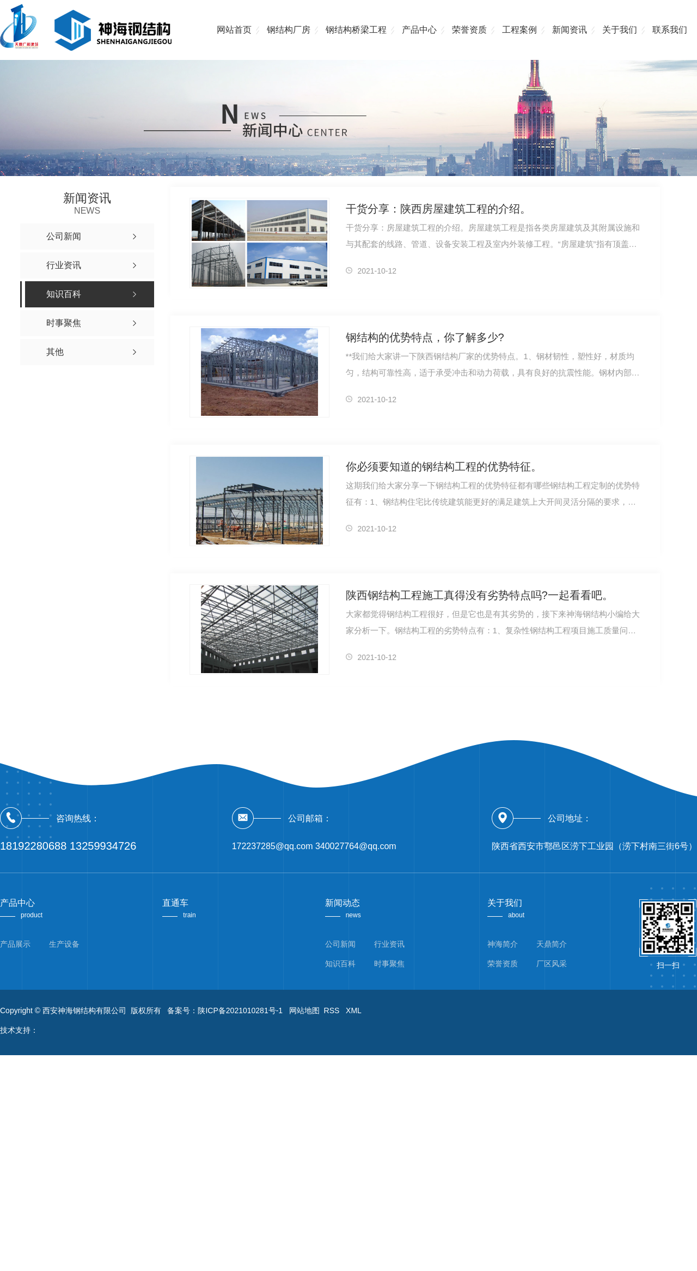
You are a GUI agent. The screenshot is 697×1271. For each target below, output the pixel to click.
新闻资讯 (569, 29)
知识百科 (340, 963)
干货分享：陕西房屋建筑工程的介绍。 (438, 209)
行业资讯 (389, 944)
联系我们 (669, 29)
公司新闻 (340, 944)
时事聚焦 (389, 963)
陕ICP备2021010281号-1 (240, 1010)
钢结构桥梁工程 (356, 29)
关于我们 (619, 29)
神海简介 (502, 944)
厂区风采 (551, 963)
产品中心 (419, 29)
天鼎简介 (551, 944)
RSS (333, 1010)
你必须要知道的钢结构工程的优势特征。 (444, 467)
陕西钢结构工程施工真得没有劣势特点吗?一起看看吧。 (479, 595)
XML (354, 1010)
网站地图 (304, 1010)
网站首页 (234, 29)
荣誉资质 (469, 29)
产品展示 (15, 944)
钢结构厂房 (288, 29)
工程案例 (519, 29)
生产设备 (64, 944)
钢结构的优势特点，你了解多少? (425, 337)
